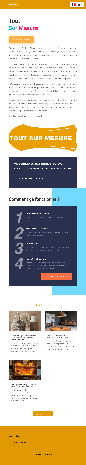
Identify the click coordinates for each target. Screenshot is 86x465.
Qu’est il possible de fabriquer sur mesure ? (58, 336)
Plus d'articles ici (43, 413)
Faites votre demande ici (56, 276)
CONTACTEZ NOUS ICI (21, 39)
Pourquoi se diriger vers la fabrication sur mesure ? (23, 385)
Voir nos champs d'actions (30, 178)
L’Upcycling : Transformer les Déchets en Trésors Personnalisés (23, 337)
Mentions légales (14, 436)
